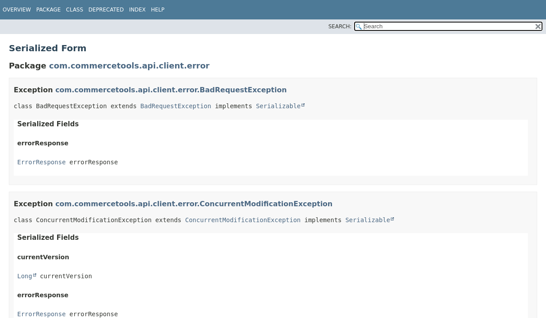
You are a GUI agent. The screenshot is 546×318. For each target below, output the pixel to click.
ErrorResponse (41, 162)
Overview (17, 10)
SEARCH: (340, 26)
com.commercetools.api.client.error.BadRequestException (170, 90)
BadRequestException (176, 106)
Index (137, 10)
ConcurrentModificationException (243, 219)
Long (24, 276)
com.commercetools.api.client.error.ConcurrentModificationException (193, 204)
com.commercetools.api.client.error (129, 65)
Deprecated (106, 10)
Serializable (278, 106)
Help (157, 10)
